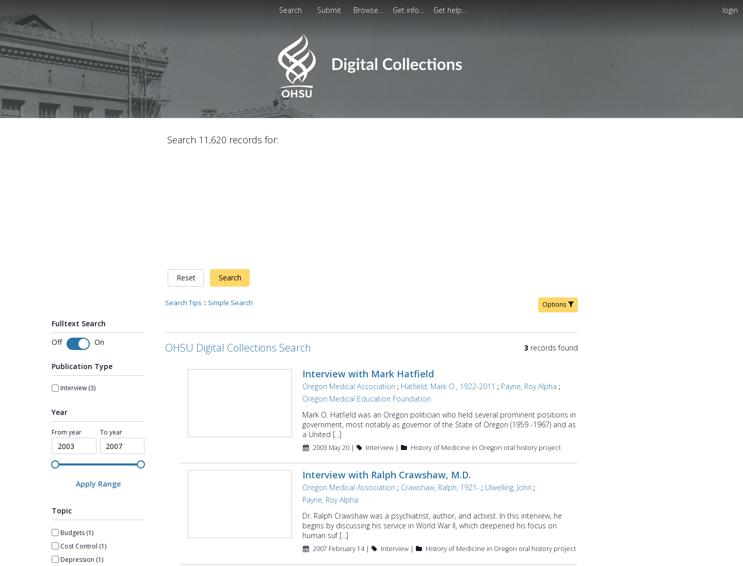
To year (111, 324)
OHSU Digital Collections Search (238, 239)
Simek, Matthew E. (492, 481)
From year (67, 324)
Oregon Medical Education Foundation (366, 290)
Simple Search (230, 194)
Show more (69, 530)
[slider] (55, 356)
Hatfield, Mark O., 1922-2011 (448, 278)
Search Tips (183, 194)
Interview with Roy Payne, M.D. (372, 468)
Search (230, 170)
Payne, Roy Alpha (529, 278)
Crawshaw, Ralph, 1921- (440, 380)
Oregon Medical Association (348, 278)
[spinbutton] (74, 338)
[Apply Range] (98, 376)
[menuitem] (330, 10)
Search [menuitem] (290, 10)
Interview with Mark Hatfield (368, 265)
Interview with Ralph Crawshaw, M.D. (386, 367)
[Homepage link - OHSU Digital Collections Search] (371, 95)
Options (558, 196)
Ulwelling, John (508, 380)
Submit (330, 10)
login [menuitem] (730, 10)
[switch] (78, 235)
